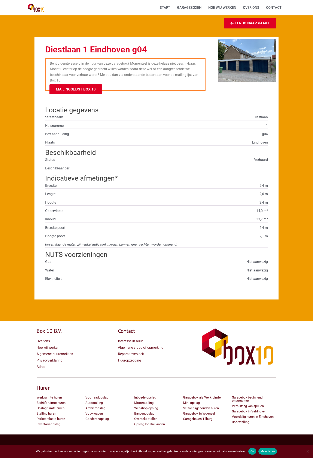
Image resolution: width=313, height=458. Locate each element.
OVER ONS (251, 8)
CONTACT (274, 8)
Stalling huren (46, 413)
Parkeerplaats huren (51, 419)
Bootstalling (240, 422)
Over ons (43, 341)
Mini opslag (191, 403)
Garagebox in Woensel (199, 413)
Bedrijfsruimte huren (51, 403)
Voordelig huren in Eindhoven (253, 417)
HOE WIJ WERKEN (222, 8)
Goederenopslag (97, 419)
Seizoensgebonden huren (201, 408)
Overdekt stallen (145, 419)
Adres (41, 367)
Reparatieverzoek (131, 354)
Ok (252, 451)
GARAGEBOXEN (189, 8)
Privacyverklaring (50, 360)
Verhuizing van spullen (248, 406)
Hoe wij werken (48, 347)
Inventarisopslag (48, 424)
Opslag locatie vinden (149, 424)
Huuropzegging (129, 360)
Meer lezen (268, 451)
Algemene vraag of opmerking (140, 347)
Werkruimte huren (49, 397)
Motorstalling (144, 403)
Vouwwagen (94, 413)
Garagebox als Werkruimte (202, 397)
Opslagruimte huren (50, 408)
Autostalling (94, 403)
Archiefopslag (95, 408)
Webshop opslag (146, 408)
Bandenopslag (144, 413)
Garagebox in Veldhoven (249, 411)
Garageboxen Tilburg (197, 419)
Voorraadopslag (96, 397)
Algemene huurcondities (55, 354)
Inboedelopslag (145, 397)
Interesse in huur (130, 341)
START (165, 8)
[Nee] (308, 451)
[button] (75, 89)
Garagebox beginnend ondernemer (247, 399)
